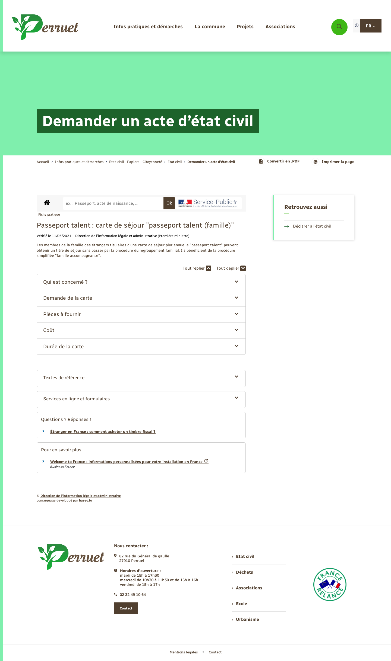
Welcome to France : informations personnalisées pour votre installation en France (129, 461)
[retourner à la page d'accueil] (45, 27)
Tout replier (197, 268)
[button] (141, 282)
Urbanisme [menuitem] (245, 619)
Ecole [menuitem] (239, 603)
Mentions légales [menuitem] (184, 652)
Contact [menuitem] (215, 652)
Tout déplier (231, 268)
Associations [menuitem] (247, 587)
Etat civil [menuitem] (243, 556)
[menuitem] (148, 27)
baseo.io (85, 500)
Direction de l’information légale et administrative (80, 496)
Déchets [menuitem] (242, 572)
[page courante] (211, 162)
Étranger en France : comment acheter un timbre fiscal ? (102, 431)
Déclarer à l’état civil (307, 226)
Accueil (43, 162)
